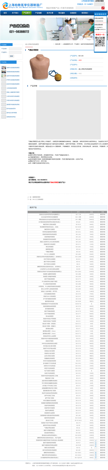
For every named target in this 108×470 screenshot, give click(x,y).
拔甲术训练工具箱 (49, 395)
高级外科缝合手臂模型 (49, 318)
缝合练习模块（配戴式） (49, 326)
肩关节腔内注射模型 (49, 264)
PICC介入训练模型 (38, 199)
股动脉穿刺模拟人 (49, 433)
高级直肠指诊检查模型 (49, 306)
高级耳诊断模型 (49, 410)
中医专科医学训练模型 (10, 100)
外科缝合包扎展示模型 (49, 346)
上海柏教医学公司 (68, 44)
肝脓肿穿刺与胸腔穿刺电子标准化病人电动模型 (49, 440)
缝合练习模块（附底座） (49, 323)
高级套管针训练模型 (49, 244)
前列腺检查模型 (49, 309)
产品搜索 (3, 45)
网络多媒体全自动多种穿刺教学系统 (49, 219)
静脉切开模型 (49, 341)
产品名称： (4, 48)
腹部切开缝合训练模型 (49, 425)
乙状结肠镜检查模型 (49, 294)
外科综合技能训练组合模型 (49, 343)
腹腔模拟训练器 (49, 301)
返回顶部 (95, 454)
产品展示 (76, 44)
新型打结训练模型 (49, 368)
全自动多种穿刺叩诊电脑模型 (49, 217)
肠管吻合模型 (49, 328)
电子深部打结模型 (49, 371)
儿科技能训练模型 (9, 88)
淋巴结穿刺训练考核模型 (49, 450)
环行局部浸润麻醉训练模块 (49, 383)
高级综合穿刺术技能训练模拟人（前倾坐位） (49, 256)
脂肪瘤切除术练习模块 (49, 390)
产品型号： (4, 52)
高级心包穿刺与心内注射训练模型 (49, 242)
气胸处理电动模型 (49, 428)
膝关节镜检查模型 (49, 279)
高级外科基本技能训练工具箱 (49, 375)
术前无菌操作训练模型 (49, 400)
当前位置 (57, 44)
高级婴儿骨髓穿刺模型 (49, 276)
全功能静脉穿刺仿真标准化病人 (50, 457)
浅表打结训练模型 (49, 373)
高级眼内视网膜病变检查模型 (49, 403)
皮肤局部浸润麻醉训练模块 (49, 380)
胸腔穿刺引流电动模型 (49, 224)
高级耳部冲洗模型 (49, 408)
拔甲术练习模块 (49, 398)
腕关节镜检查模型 (49, 311)
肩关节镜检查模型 (49, 313)
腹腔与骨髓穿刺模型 (49, 430)
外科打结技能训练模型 (49, 361)
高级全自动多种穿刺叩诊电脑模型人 (49, 214)
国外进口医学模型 (9, 112)
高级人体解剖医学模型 (10, 92)
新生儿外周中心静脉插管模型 (49, 289)
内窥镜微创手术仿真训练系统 (49, 304)
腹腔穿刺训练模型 (49, 418)
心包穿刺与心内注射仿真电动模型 (49, 269)
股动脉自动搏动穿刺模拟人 (49, 435)
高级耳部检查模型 (49, 405)
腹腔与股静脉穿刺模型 (49, 442)
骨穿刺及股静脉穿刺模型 (49, 232)
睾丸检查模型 (49, 316)
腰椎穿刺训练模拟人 (49, 452)
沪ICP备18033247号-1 (70, 465)
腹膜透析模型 (36, 197)
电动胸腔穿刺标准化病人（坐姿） (49, 227)
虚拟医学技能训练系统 (10, 104)
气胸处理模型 (49, 251)
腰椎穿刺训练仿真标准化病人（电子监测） (49, 438)
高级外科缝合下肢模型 (49, 321)
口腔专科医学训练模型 (10, 96)
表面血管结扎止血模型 (49, 336)
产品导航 (3, 62)
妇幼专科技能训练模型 (10, 84)
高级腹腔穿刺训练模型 (49, 239)
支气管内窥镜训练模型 (49, 299)
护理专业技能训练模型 (10, 80)
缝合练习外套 (49, 420)
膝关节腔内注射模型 (49, 261)
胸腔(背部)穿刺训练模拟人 (49, 455)
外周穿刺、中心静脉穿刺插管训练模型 (50, 286)
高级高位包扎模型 (49, 353)
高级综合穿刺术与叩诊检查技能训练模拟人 (49, 271)
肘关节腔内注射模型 (49, 259)
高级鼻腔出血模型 (49, 413)
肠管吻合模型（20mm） (49, 333)
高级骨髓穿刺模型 (49, 237)
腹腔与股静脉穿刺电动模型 (49, 445)
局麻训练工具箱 (49, 378)
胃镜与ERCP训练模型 (49, 296)
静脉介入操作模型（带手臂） (49, 291)
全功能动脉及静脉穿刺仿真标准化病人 (50, 222)
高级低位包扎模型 (49, 351)
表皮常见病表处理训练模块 (49, 393)
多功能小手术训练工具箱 (49, 385)
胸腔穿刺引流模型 (49, 229)
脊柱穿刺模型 (49, 247)
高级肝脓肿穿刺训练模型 (49, 234)
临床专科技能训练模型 (10, 75)
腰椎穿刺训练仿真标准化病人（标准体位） (49, 266)
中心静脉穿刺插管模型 (49, 284)
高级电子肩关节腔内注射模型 (49, 423)
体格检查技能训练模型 (10, 71)
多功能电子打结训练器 (49, 363)
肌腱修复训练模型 (49, 358)
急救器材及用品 (8, 116)
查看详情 (102, 214)
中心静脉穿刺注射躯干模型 (49, 281)
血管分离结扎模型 (49, 356)
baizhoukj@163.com (77, 463)
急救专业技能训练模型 (10, 67)
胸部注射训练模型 (49, 447)
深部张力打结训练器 (49, 366)
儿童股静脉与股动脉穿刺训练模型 (49, 415)
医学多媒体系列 (8, 108)
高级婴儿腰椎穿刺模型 (49, 274)
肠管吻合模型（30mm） (49, 331)
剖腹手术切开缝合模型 (49, 348)
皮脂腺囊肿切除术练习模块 (49, 388)
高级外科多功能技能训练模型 (49, 338)
